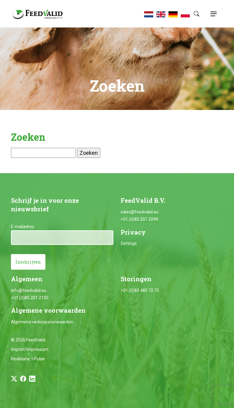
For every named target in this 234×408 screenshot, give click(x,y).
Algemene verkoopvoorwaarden (42, 321)
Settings (129, 243)
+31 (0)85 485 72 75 (140, 290)
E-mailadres (22, 226)
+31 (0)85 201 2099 (139, 219)
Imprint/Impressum (29, 349)
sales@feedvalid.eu (139, 211)
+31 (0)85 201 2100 (29, 297)
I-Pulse (38, 358)
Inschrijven (28, 262)
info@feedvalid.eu (28, 290)
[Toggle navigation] (212, 13)
